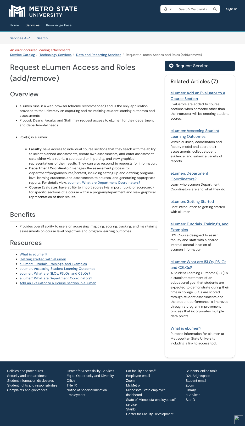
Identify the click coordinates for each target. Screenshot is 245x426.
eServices (193, 395)
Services (32, 25)
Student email (196, 380)
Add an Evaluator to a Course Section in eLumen (58, 283)
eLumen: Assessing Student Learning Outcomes (57, 268)
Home (14, 25)
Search (44, 37)
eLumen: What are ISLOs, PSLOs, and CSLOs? (55, 273)
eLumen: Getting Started (192, 201)
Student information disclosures (30, 380)
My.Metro (133, 385)
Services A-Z (20, 38)
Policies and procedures (25, 371)
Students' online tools (201, 371)
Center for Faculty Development (149, 414)
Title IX (72, 385)
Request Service (188, 66)
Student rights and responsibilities (32, 385)
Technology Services (55, 55)
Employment (76, 395)
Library (191, 390)
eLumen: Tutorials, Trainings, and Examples (53, 264)
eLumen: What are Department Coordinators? (104, 182)
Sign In (231, 9)
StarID (131, 409)
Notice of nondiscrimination (87, 390)
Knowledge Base (59, 25)
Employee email (138, 376)
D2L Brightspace (198, 376)
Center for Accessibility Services (90, 371)
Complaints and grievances (27, 390)
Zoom (130, 380)
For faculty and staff (141, 371)
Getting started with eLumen (43, 259)
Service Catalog (22, 55)
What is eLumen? (33, 254)
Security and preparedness (27, 376)
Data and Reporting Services (98, 55)
